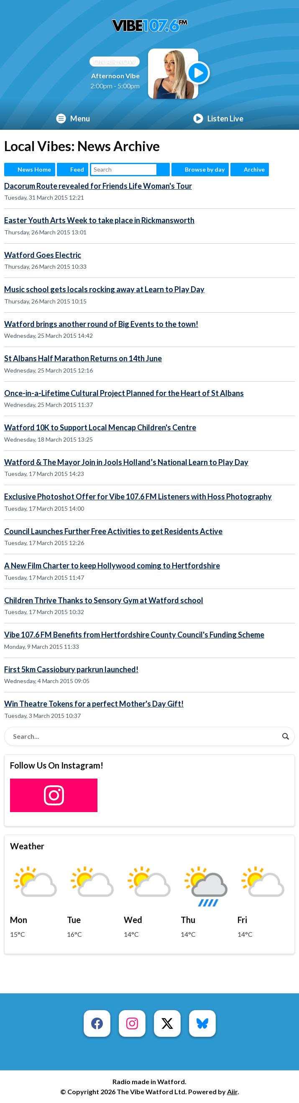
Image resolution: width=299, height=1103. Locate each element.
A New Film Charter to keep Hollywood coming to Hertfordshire (112, 565)
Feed (77, 169)
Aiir (232, 1091)
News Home (34, 169)
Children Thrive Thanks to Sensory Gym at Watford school (103, 600)
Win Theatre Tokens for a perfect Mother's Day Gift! (94, 703)
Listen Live (218, 118)
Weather (27, 846)
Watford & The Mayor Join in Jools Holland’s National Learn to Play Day (126, 462)
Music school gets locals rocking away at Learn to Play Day (104, 289)
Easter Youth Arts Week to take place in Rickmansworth (99, 220)
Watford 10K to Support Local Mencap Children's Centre (100, 427)
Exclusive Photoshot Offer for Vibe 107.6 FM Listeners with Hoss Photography (138, 496)
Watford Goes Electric (42, 255)
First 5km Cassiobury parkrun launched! (71, 669)
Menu (73, 118)
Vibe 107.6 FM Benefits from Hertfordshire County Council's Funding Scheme (134, 634)
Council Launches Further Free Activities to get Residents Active (113, 531)
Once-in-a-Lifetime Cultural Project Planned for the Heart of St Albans (124, 393)
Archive (254, 169)
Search (163, 169)
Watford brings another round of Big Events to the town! (101, 324)
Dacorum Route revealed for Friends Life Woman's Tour (98, 185)
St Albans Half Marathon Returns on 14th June (83, 358)
